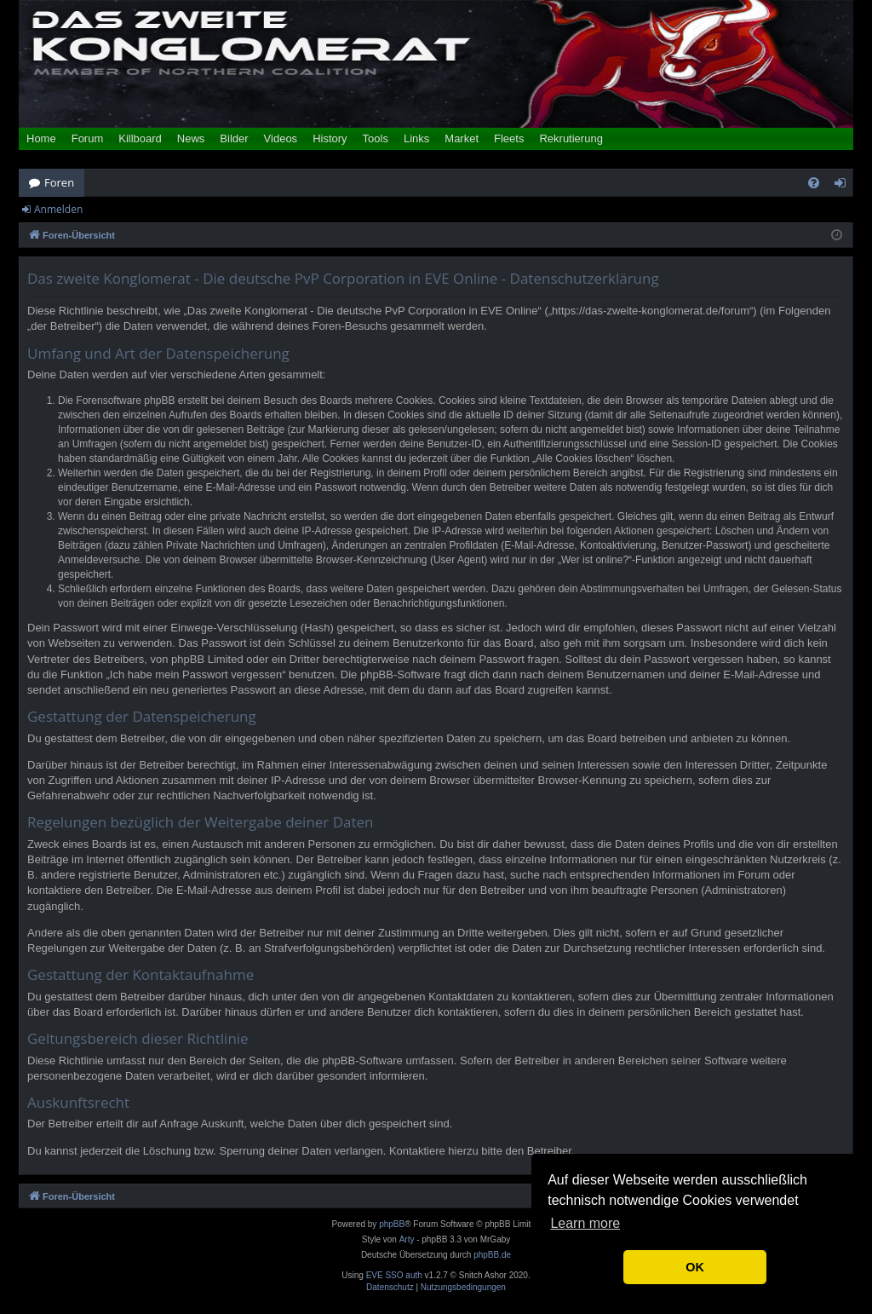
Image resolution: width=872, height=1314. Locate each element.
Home (41, 138)
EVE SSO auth (394, 1275)
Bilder (234, 138)
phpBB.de (492, 1254)
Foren (59, 182)
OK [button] (695, 1267)
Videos (281, 138)
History (330, 138)
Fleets (509, 138)
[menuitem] (813, 183)
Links (416, 138)
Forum (88, 138)
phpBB (391, 1224)
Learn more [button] (585, 1223)
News (191, 138)
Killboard (140, 138)
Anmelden (58, 209)
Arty (407, 1239)
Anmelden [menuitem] (844, 186)
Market (462, 138)
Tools (375, 138)
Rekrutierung (570, 138)
